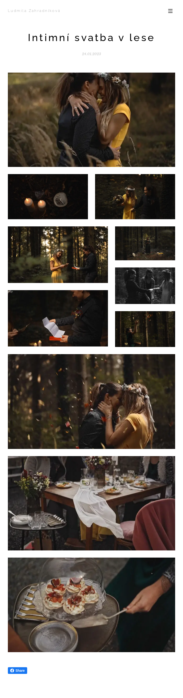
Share (17, 670)
